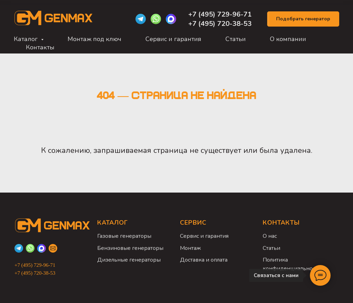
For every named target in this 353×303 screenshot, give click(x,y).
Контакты (40, 47)
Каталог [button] (26, 39)
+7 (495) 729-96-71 (220, 14)
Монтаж (190, 248)
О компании (288, 39)
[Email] (53, 248)
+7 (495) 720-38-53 (220, 23)
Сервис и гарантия (173, 39)
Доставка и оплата (204, 260)
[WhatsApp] (156, 19)
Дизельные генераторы (129, 260)
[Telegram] (140, 19)
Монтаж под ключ (94, 39)
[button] (303, 19)
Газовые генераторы (124, 236)
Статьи (235, 39)
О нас (270, 236)
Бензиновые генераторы (130, 248)
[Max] (171, 19)
